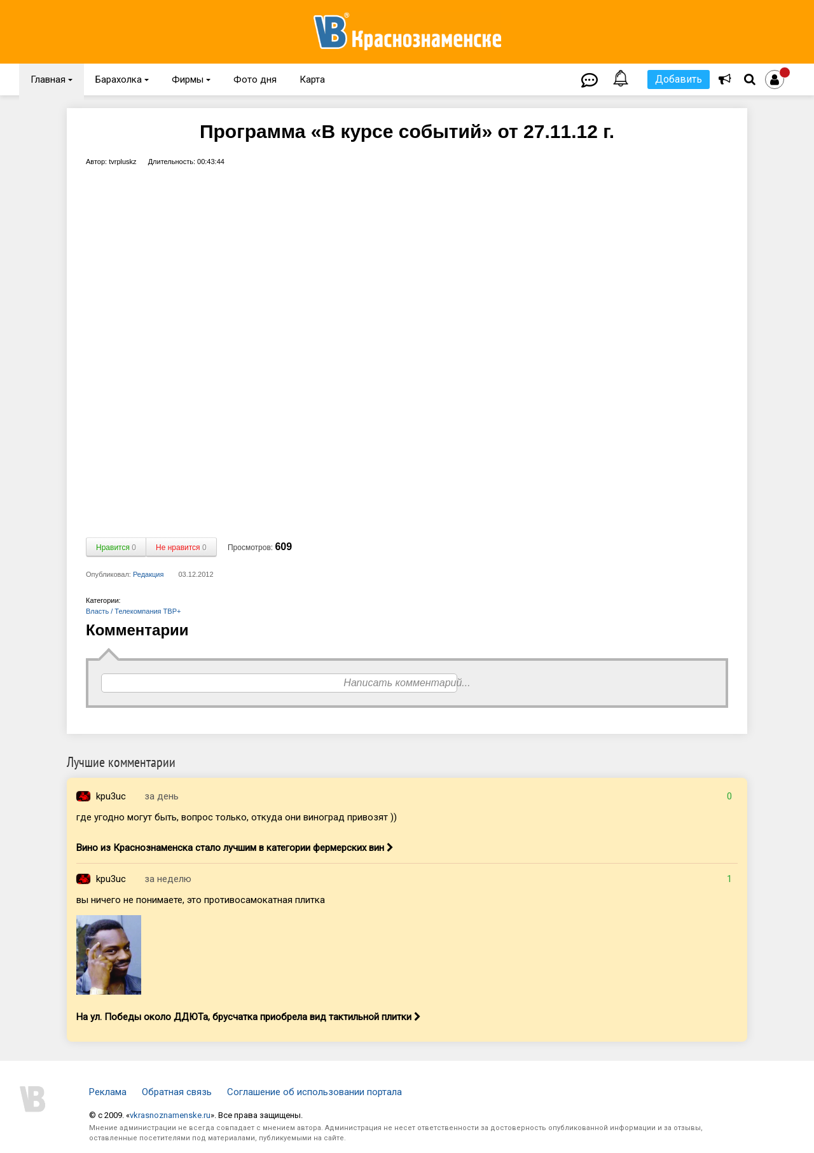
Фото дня (255, 79)
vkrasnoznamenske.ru (170, 1115)
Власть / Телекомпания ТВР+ (133, 611)
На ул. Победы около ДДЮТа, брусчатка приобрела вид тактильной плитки (248, 1017)
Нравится (116, 547)
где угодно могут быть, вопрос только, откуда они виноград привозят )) (236, 817)
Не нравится (181, 547)
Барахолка (122, 79)
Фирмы (191, 79)
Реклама (108, 1092)
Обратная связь (177, 1092)
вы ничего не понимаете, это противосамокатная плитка (200, 900)
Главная (51, 79)
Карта (312, 79)
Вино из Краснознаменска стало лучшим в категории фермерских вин (235, 847)
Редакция (148, 574)
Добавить (678, 79)
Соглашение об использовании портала (314, 1092)
